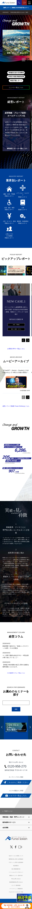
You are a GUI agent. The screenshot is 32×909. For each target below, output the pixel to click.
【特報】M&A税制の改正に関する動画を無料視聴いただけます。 (16, 666)
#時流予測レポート (16, 80)
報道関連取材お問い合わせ (16, 882)
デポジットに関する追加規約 (16, 862)
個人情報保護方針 (16, 869)
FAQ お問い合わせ (16, 878)
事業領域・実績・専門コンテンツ (13, 817)
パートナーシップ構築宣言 (16, 888)
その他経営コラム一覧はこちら (16, 673)
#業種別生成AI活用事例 (16, 72)
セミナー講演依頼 (16, 885)
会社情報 (5, 827)
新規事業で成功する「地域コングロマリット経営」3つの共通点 (16, 647)
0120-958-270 (17, 766)
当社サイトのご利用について (16, 855)
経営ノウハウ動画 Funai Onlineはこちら (16, 406)
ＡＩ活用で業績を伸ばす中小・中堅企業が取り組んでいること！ (16, 656)
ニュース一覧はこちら (16, 87)
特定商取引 (16, 865)
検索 (16, 709)
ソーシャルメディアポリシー (16, 872)
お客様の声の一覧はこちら (16, 348)
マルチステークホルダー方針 (16, 892)
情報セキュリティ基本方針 (16, 875)
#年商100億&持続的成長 (16, 76)
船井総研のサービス (9, 822)
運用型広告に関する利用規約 (16, 859)
